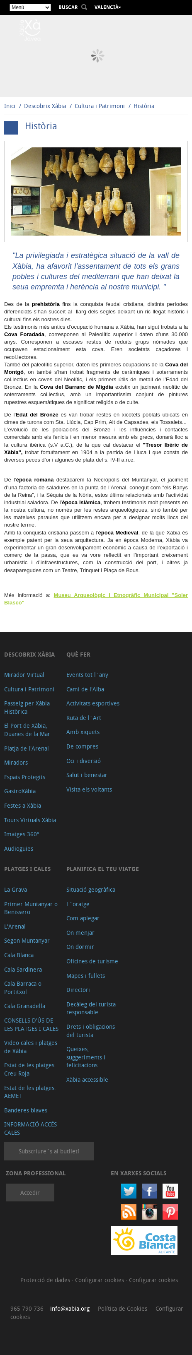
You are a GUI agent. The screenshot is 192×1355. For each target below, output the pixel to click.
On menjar (80, 932)
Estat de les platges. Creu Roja (30, 1069)
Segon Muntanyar (27, 940)
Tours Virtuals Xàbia (30, 820)
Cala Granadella (24, 1006)
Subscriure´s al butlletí (49, 1151)
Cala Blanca (19, 955)
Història (144, 106)
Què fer (78, 654)
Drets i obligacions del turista (90, 1031)
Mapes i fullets (85, 976)
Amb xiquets (83, 732)
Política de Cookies (122, 1308)
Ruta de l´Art (83, 718)
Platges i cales (27, 869)
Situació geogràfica (90, 889)
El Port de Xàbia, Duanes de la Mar (27, 730)
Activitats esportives (92, 703)
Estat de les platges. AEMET (30, 1092)
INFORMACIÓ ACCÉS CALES (30, 1128)
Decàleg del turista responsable (91, 1008)
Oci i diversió (83, 761)
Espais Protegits (24, 777)
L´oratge (78, 904)
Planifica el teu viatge (102, 869)
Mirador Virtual (24, 675)
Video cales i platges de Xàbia (30, 1047)
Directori (78, 990)
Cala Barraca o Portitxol (22, 988)
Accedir (30, 1192)
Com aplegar (83, 918)
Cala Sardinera (23, 969)
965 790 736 (27, 1308)
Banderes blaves (25, 1110)
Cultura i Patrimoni (100, 106)
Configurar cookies (100, 1280)
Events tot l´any (87, 675)
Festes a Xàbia (22, 805)
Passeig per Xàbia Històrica (27, 707)
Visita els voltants (89, 789)
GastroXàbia (20, 791)
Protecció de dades (46, 1280)
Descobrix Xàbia (45, 106)
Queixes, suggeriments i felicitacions (85, 1057)
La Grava (15, 889)
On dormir (80, 947)
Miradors (16, 762)
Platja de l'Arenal (26, 748)
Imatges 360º (21, 834)
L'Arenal (15, 926)
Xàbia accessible (87, 1079)
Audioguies (18, 848)
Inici (9, 106)
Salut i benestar (86, 775)
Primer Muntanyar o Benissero (31, 908)
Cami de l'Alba (85, 689)
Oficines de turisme (92, 961)
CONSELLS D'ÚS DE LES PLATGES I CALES (31, 1024)
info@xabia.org (70, 1308)
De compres (82, 746)
